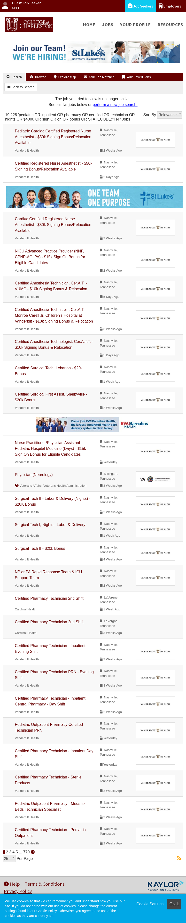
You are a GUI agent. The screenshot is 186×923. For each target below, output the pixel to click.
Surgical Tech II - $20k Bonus (40, 548)
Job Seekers (140, 6)
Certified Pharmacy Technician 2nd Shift (49, 598)
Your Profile (135, 24)
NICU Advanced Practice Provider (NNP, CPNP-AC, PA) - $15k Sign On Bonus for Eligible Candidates (50, 257)
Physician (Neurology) (34, 475)
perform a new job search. (115, 105)
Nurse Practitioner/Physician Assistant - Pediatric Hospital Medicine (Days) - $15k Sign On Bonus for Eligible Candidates (50, 448)
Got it (174, 904)
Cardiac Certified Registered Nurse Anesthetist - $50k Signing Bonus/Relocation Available (53, 225)
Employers (170, 6)
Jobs (107, 24)
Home (89, 24)
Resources (170, 24)
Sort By (149, 115)
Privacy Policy (18, 891)
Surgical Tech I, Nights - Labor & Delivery (50, 525)
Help (12, 884)
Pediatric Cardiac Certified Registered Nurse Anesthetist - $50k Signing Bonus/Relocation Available (53, 137)
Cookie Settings (149, 904)
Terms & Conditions (44, 884)
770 (26, 852)
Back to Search (20, 87)
